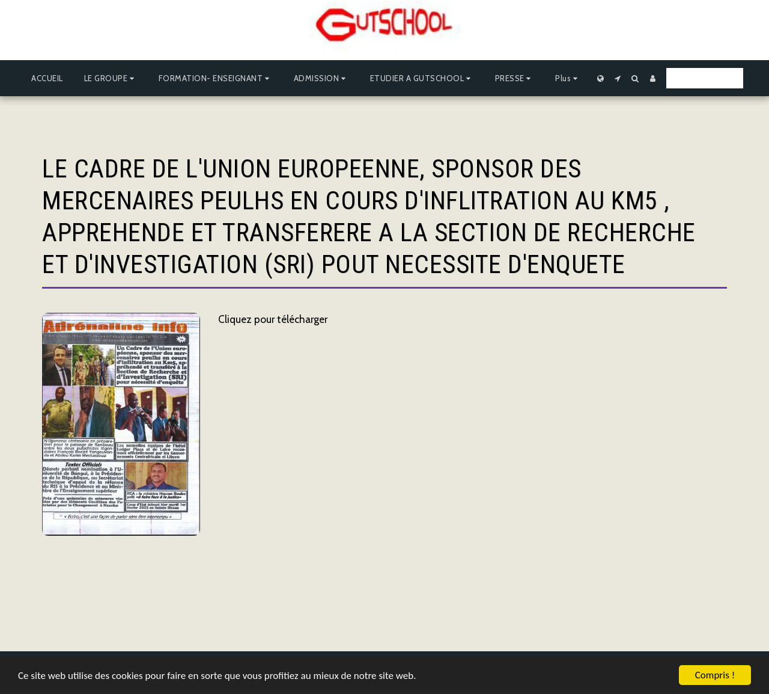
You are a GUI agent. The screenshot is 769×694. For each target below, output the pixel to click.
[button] (110, 78)
